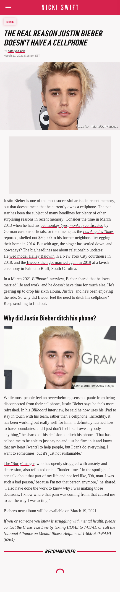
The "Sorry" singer (19, 463)
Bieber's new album (20, 511)
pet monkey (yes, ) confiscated (71, 225)
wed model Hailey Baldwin (32, 256)
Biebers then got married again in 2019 (58, 262)
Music (10, 22)
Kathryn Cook (16, 51)
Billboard (39, 279)
